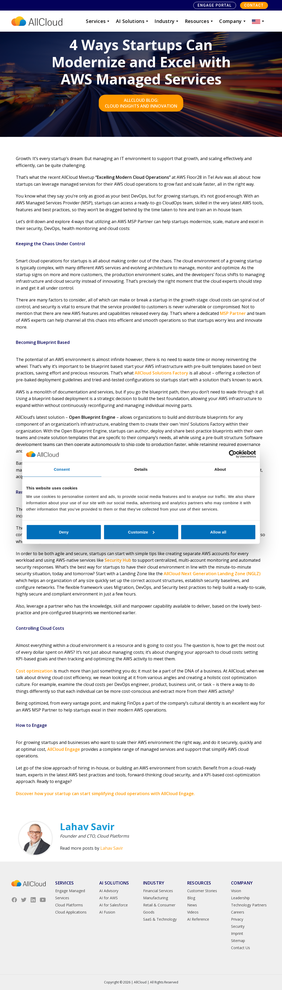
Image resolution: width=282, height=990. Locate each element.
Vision (236, 890)
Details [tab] (141, 469)
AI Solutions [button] (132, 21)
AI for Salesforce (113, 904)
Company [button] (233, 21)
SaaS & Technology (160, 919)
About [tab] (220, 469)
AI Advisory (108, 890)
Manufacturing (155, 897)
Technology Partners (249, 904)
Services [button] (98, 21)
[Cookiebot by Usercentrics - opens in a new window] (233, 454)
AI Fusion (107, 912)
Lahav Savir (111, 848)
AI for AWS (108, 897)
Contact (254, 5)
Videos (193, 912)
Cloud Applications (71, 912)
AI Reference (198, 919)
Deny (64, 532)
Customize (141, 532)
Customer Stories (202, 890)
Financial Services (158, 890)
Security (238, 926)
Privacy (237, 919)
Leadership (240, 897)
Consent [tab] (62, 469)
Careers (237, 912)
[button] (258, 21)
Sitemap (238, 940)
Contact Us (240, 947)
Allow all (218, 532)
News (192, 904)
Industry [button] (166, 21)
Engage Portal (215, 5)
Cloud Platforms (69, 904)
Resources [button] (199, 21)
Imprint (237, 933)
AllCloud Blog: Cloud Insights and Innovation (141, 103)
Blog (191, 897)
